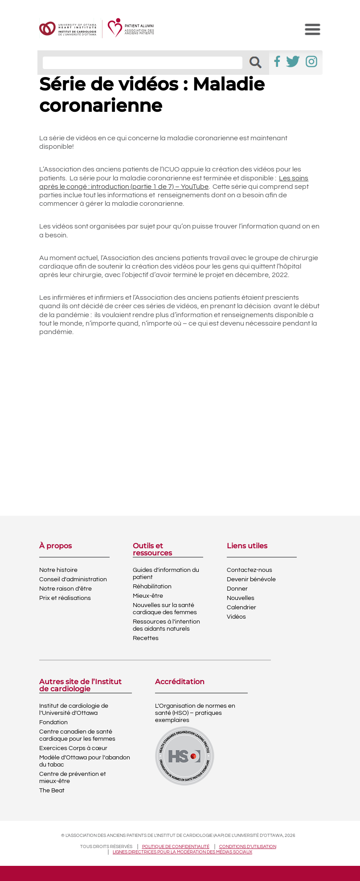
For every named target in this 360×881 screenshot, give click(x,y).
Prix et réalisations (65, 598)
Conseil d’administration (73, 579)
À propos (55, 546)
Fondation (53, 722)
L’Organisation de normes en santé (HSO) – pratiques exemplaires (195, 713)
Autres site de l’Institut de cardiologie (80, 685)
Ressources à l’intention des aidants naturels (166, 625)
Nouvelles (240, 598)
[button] (255, 63)
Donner (237, 589)
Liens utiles (247, 546)
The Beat (52, 790)
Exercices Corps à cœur (73, 748)
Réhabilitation (152, 586)
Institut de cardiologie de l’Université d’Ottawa (73, 709)
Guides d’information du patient (166, 573)
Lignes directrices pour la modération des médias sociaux (182, 852)
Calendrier (241, 607)
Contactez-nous (249, 570)
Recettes (146, 638)
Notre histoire (58, 570)
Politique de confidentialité (175, 846)
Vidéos (236, 617)
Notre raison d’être (65, 589)
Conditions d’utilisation (247, 846)
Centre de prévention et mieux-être (72, 777)
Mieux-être (148, 596)
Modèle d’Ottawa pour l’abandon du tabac (84, 761)
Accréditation (180, 682)
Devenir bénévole (251, 579)
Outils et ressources (152, 549)
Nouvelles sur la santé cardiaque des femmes (165, 609)
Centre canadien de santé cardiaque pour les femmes (77, 735)
